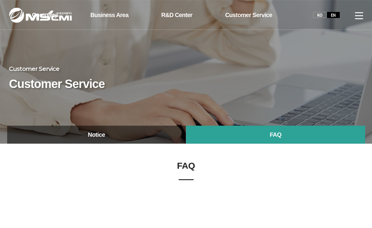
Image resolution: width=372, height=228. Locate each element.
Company (45, 15)
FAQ (275, 134)
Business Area (109, 15)
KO (319, 15)
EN (333, 15)
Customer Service (248, 15)
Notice (96, 134)
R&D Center (176, 15)
